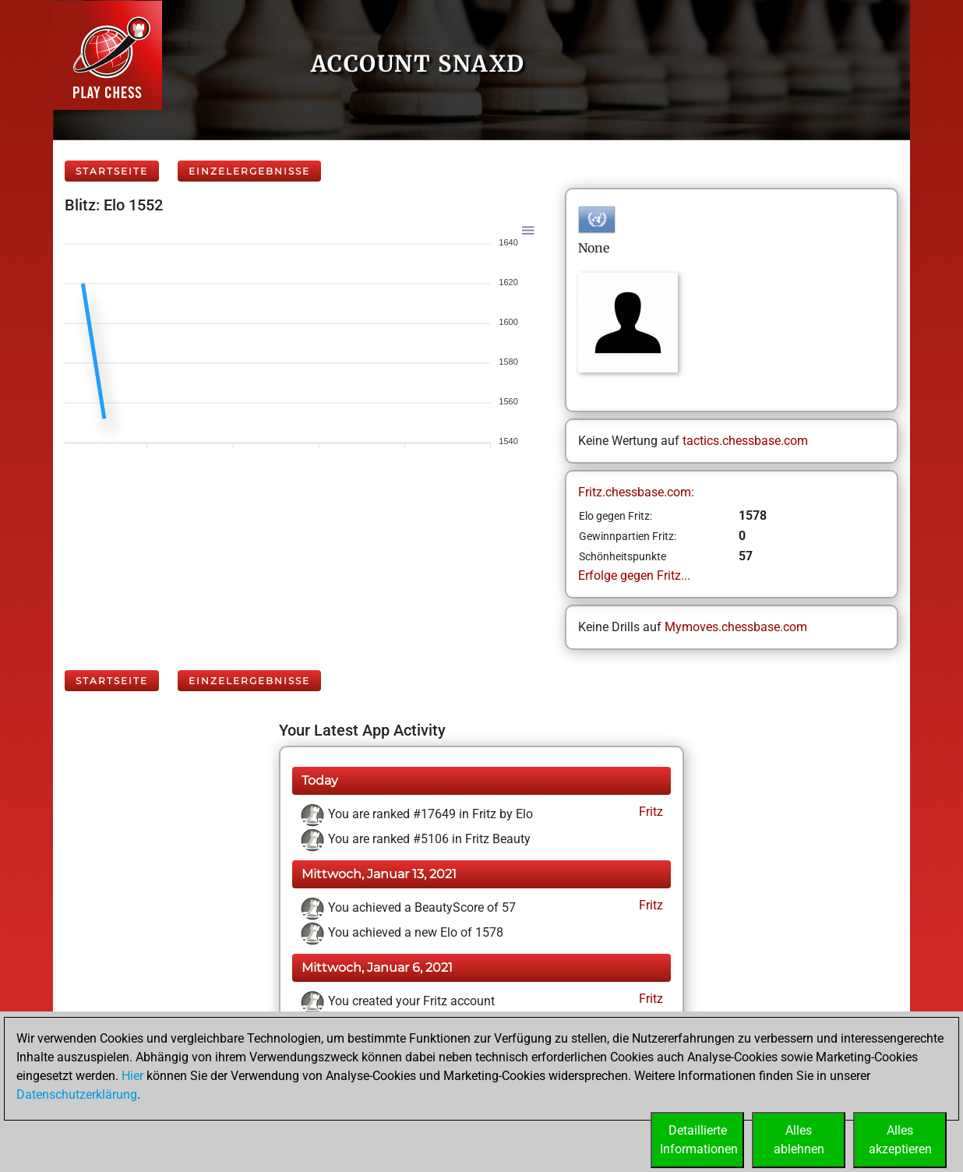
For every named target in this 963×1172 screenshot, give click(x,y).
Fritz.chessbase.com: (636, 492)
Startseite (112, 171)
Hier (132, 1075)
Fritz (649, 811)
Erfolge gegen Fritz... (634, 575)
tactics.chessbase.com (745, 440)
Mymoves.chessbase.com (736, 627)
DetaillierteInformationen (699, 1139)
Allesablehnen (799, 1139)
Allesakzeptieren (900, 1139)
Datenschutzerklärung (76, 1094)
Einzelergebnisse (249, 171)
